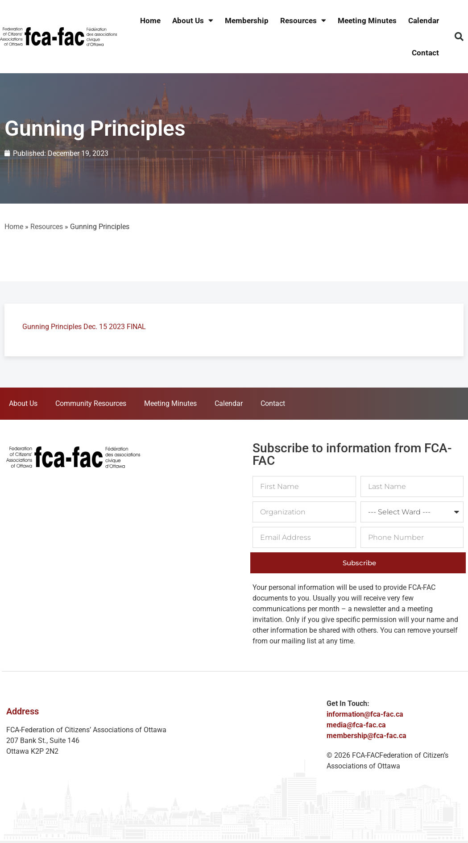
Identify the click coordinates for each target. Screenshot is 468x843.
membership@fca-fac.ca (366, 735)
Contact (425, 52)
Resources (303, 21)
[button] (459, 37)
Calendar (423, 20)
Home (150, 20)
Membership (247, 20)
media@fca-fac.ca (356, 725)
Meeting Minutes (367, 20)
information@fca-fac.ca (365, 714)
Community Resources (90, 403)
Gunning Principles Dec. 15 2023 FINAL (84, 326)
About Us (192, 21)
